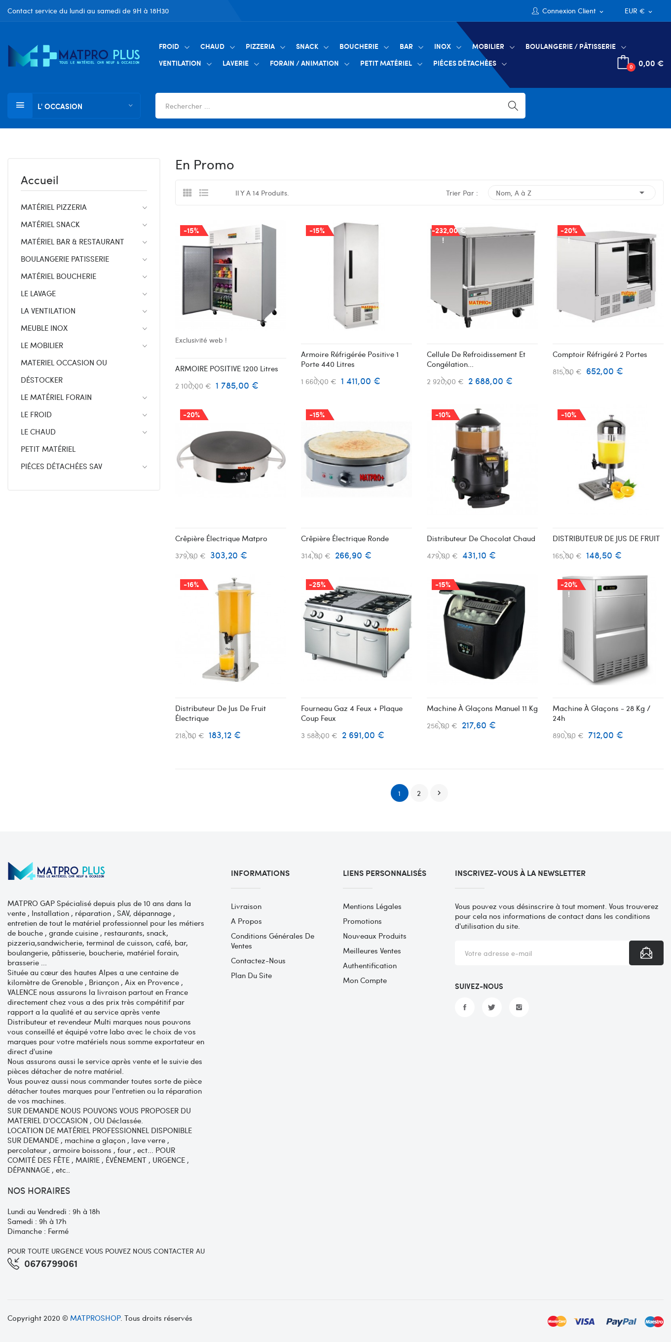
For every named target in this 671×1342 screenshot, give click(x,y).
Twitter (492, 1007)
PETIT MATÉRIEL (48, 448)
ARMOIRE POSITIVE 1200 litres (226, 368)
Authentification (370, 965)
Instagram (519, 1007)
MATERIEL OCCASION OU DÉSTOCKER (64, 371)
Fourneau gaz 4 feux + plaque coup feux (352, 713)
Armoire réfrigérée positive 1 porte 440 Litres (350, 359)
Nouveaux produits (375, 936)
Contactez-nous (258, 960)
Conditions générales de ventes (272, 940)
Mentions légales (372, 906)
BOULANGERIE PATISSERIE (65, 258)
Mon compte (365, 980)
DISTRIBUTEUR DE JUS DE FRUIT (606, 538)
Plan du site (251, 975)
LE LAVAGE (38, 293)
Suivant (439, 793)
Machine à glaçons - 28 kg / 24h (602, 713)
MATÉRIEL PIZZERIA (54, 206)
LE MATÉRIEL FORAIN (56, 397)
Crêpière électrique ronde (345, 538)
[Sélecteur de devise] (639, 11)
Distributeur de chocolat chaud (481, 538)
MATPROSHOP (95, 1317)
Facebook (465, 1007)
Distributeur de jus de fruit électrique (220, 713)
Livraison (246, 906)
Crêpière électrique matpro (221, 538)
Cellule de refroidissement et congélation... (476, 359)
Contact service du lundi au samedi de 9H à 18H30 (88, 10)
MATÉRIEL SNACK (50, 224)
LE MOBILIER (42, 345)
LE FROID (36, 414)
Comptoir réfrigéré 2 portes (600, 354)
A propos (246, 921)
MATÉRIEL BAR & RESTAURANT (72, 241)
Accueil (40, 181)
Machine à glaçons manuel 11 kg (482, 708)
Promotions (362, 921)
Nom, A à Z (572, 192)
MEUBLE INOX (44, 327)
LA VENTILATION (48, 310)
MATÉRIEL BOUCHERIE (58, 276)
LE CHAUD (38, 431)
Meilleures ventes (372, 950)
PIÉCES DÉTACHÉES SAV (61, 466)
